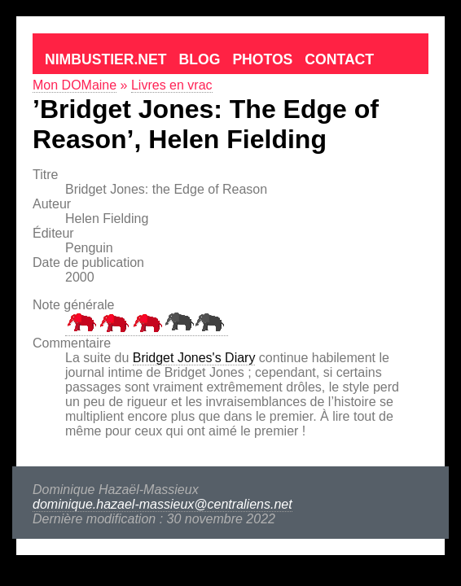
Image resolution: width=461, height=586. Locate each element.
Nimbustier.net (106, 59)
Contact (339, 59)
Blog (200, 59)
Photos (262, 59)
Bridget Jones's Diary (194, 358)
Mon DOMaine (74, 85)
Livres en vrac (172, 85)
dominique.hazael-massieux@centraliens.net (162, 504)
